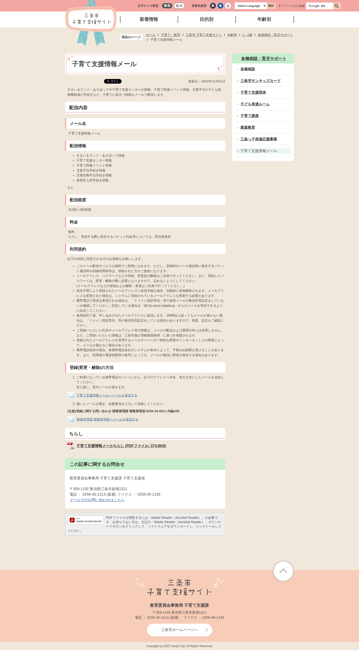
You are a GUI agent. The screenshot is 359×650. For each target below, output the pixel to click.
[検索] (321, 6)
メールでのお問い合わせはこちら (97, 500)
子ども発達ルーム (255, 104)
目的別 (206, 19)
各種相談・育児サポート (275, 35)
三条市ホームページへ (179, 630)
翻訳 (271, 5)
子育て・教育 (170, 35)
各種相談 (247, 69)
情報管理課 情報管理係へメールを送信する (107, 419)
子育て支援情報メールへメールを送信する (106, 395)
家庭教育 (247, 127)
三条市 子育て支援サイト (204, 35)
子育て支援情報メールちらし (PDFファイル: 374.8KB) (121, 446)
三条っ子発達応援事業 (258, 139)
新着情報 (149, 19)
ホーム (150, 35)
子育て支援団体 (253, 92)
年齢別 (264, 19)
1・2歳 (247, 35)
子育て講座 (249, 116)
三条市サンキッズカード (260, 81)
